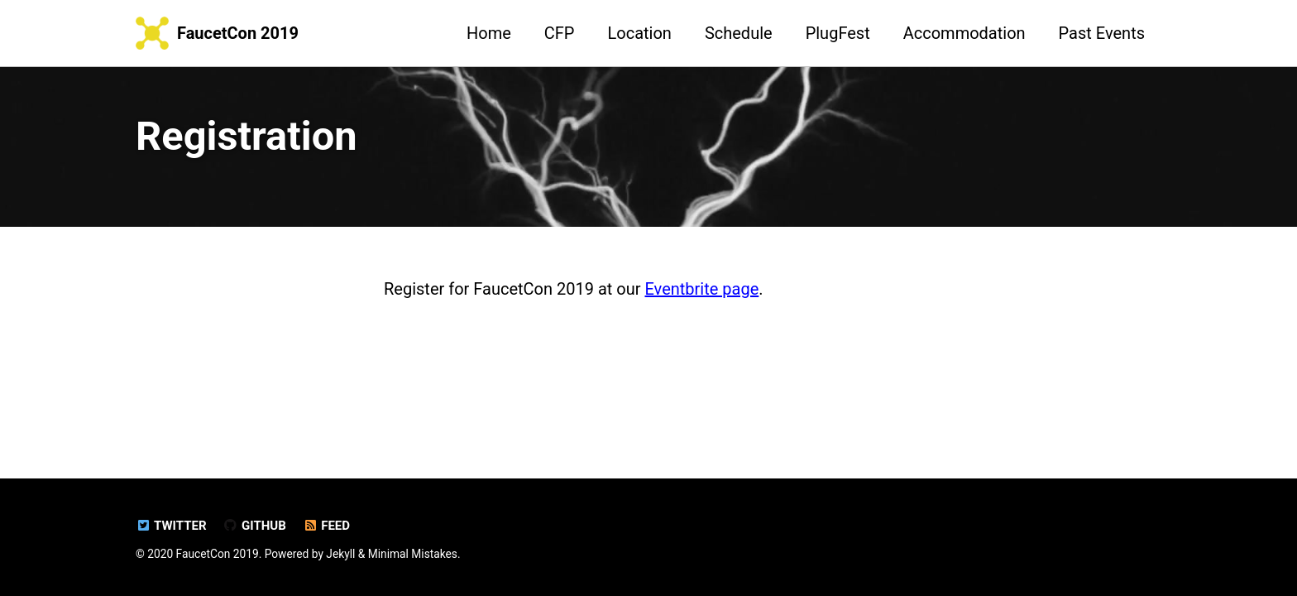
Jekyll (340, 553)
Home (489, 33)
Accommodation (964, 33)
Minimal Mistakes (412, 553)
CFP (559, 33)
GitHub (254, 525)
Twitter (171, 525)
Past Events (1102, 33)
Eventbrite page (701, 289)
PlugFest (838, 33)
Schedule (739, 33)
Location (640, 33)
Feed (326, 525)
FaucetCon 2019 (238, 33)
